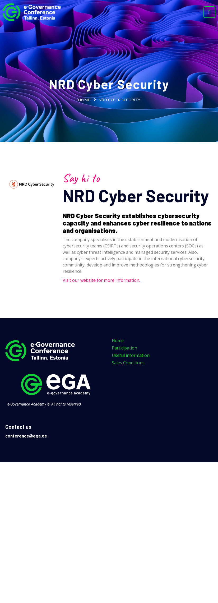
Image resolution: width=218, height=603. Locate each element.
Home (84, 99)
